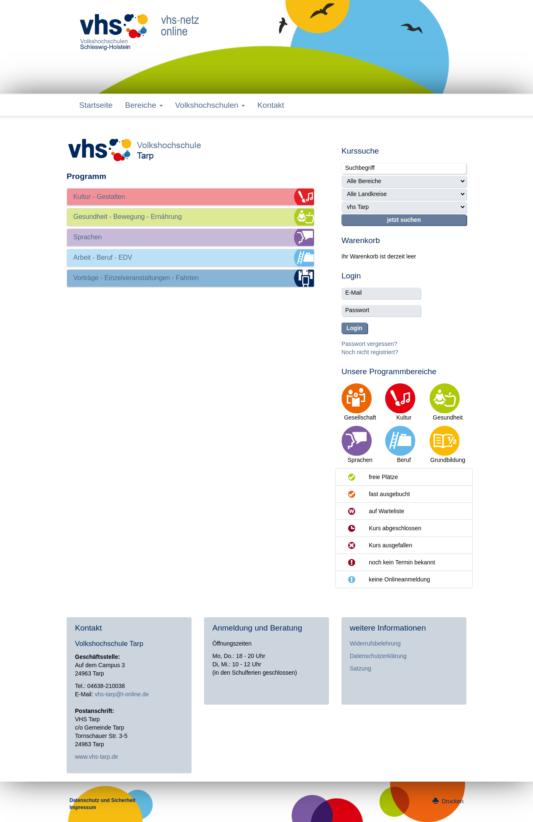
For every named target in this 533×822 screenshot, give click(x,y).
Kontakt (270, 105)
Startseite (95, 105)
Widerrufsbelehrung (375, 643)
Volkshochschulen (210, 105)
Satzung (360, 668)
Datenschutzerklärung (378, 656)
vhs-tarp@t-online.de (122, 694)
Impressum (83, 807)
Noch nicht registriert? (369, 352)
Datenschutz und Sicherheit (102, 800)
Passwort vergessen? (369, 343)
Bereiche (143, 105)
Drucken (448, 801)
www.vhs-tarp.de (96, 756)
